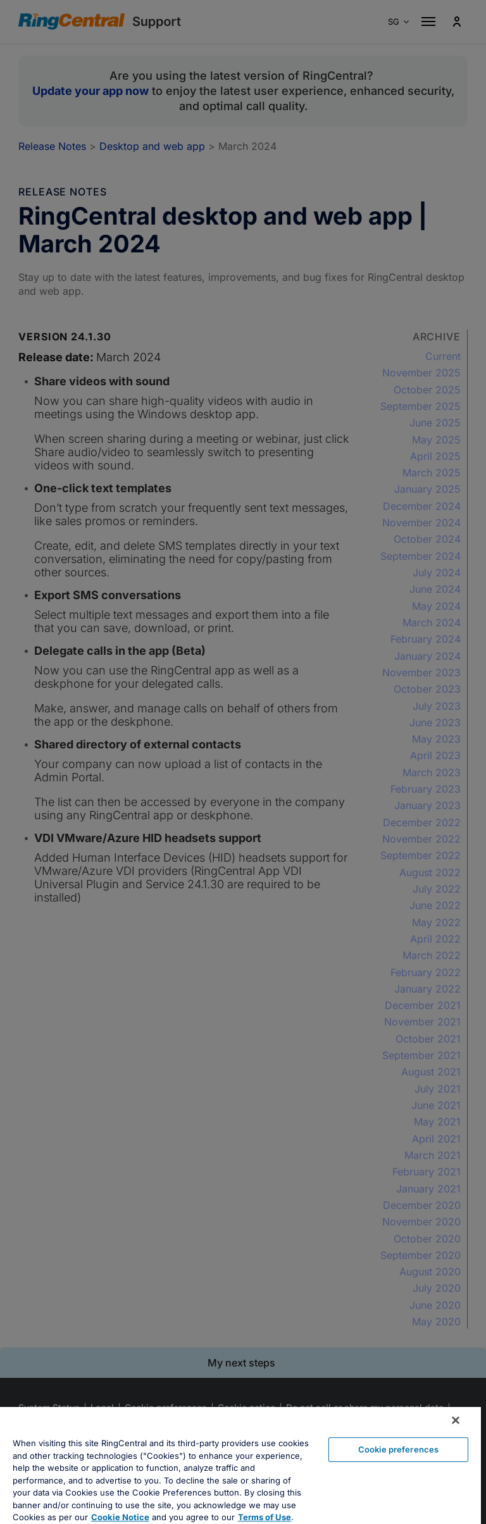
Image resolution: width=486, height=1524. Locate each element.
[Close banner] (455, 1420)
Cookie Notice (120, 1517)
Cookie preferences (398, 1449)
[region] (240, 1465)
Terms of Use (264, 1517)
